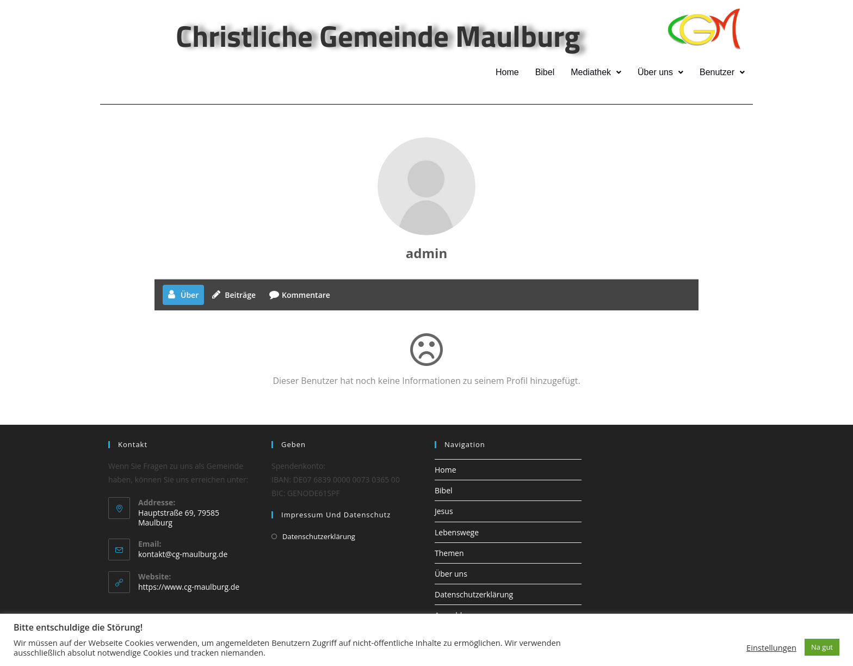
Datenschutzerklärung (318, 536)
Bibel (546, 72)
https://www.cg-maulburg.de (188, 587)
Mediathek (597, 72)
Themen (449, 553)
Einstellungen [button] (771, 647)
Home (509, 72)
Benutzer (722, 72)
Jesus (444, 511)
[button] (597, 72)
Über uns (661, 72)
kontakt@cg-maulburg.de (182, 554)
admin (426, 253)
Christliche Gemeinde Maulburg (378, 35)
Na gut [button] (822, 647)
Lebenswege (457, 532)
